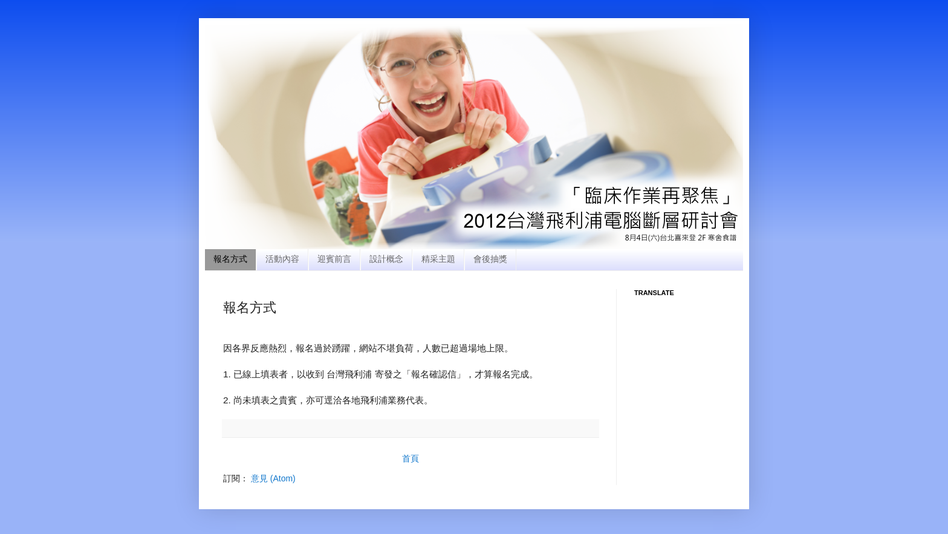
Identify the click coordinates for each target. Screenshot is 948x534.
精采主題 (438, 259)
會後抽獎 (490, 259)
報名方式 (230, 259)
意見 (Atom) (273, 478)
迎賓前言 (334, 259)
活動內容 (282, 259)
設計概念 (386, 259)
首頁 (410, 458)
